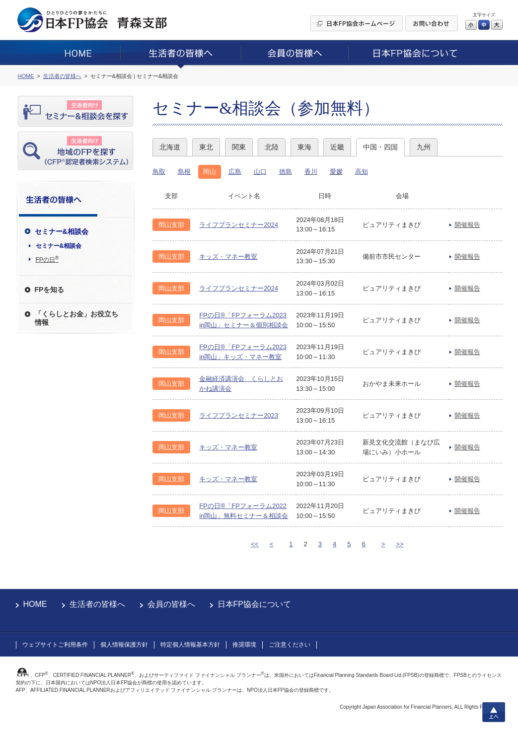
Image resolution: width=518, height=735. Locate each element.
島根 (184, 171)
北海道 (169, 147)
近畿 (337, 147)
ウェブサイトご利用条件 (55, 644)
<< (255, 544)
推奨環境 (244, 644)
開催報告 (467, 224)
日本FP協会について (254, 604)
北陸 (272, 147)
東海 (304, 147)
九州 (424, 147)
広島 (234, 171)
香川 (310, 171)
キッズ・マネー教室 (228, 256)
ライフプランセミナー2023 (238, 415)
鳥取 (158, 171)
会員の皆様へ (171, 604)
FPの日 (47, 259)
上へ (494, 712)
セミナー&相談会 (59, 245)
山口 (260, 171)
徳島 (285, 171)
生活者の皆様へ (97, 604)
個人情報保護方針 (124, 644)
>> (399, 544)
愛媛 (336, 171)
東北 (206, 147)
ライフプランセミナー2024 (238, 224)
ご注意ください (289, 644)
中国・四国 (380, 147)
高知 (361, 171)
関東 (239, 147)
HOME (35, 604)
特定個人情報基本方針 (190, 644)
